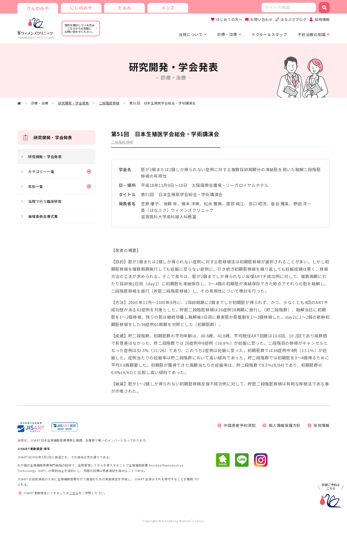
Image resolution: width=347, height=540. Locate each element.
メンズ (168, 7)
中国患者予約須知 (240, 425)
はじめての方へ (229, 19)
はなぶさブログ (294, 19)
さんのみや (37, 8)
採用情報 (322, 19)
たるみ (124, 7)
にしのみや (81, 7)
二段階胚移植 (109, 103)
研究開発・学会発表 (73, 103)
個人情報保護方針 (285, 425)
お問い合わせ (261, 19)
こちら (74, 493)
